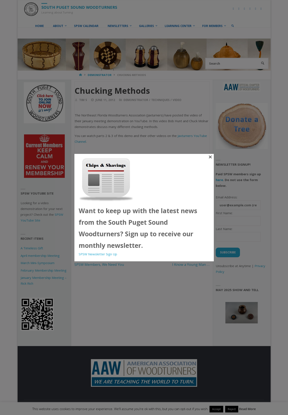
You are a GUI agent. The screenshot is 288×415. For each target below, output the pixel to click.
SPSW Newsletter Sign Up (98, 254)
